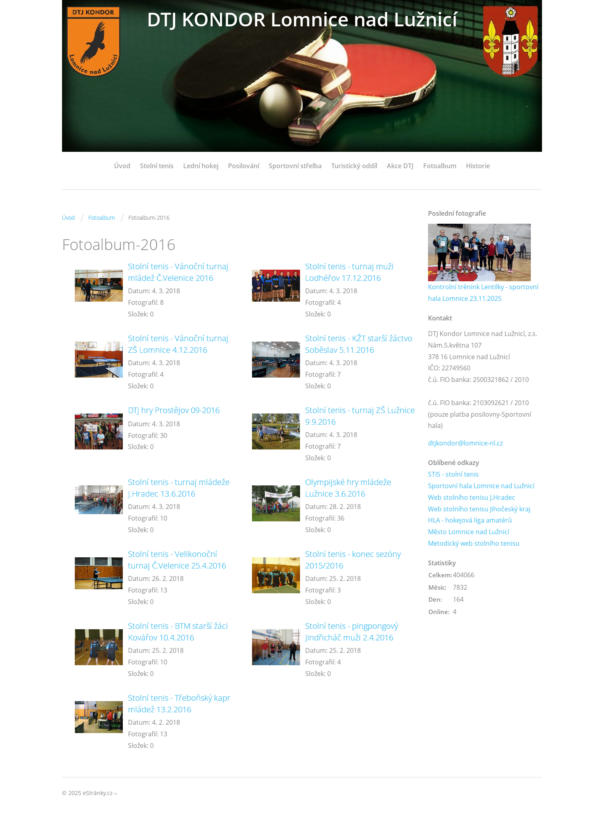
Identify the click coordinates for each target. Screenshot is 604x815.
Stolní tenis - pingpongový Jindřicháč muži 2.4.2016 (351, 631)
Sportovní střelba (295, 165)
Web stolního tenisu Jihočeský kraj (479, 509)
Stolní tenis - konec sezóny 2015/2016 (353, 560)
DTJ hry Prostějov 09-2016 (174, 410)
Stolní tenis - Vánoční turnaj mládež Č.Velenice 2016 (178, 272)
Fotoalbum (439, 165)
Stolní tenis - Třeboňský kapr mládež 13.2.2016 (179, 703)
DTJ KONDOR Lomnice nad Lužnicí (302, 19)
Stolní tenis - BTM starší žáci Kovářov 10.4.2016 (178, 631)
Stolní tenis (157, 165)
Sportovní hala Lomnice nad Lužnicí (481, 485)
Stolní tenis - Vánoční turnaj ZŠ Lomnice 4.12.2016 (178, 344)
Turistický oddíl (354, 165)
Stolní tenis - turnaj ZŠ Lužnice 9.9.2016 (360, 416)
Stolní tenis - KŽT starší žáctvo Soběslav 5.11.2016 (358, 344)
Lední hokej (200, 165)
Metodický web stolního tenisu (474, 543)
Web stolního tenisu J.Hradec (471, 497)
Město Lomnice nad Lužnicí (468, 531)
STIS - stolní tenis (453, 474)
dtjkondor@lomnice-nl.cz (465, 443)
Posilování (243, 165)
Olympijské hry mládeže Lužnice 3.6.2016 (348, 488)
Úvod (122, 165)
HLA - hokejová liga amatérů (470, 520)
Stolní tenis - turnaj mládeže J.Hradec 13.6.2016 (179, 488)
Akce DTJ (400, 165)
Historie (478, 165)
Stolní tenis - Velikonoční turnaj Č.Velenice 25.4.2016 (177, 560)
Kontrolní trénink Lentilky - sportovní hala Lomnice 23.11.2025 (483, 292)
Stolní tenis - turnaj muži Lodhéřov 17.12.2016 (349, 272)
